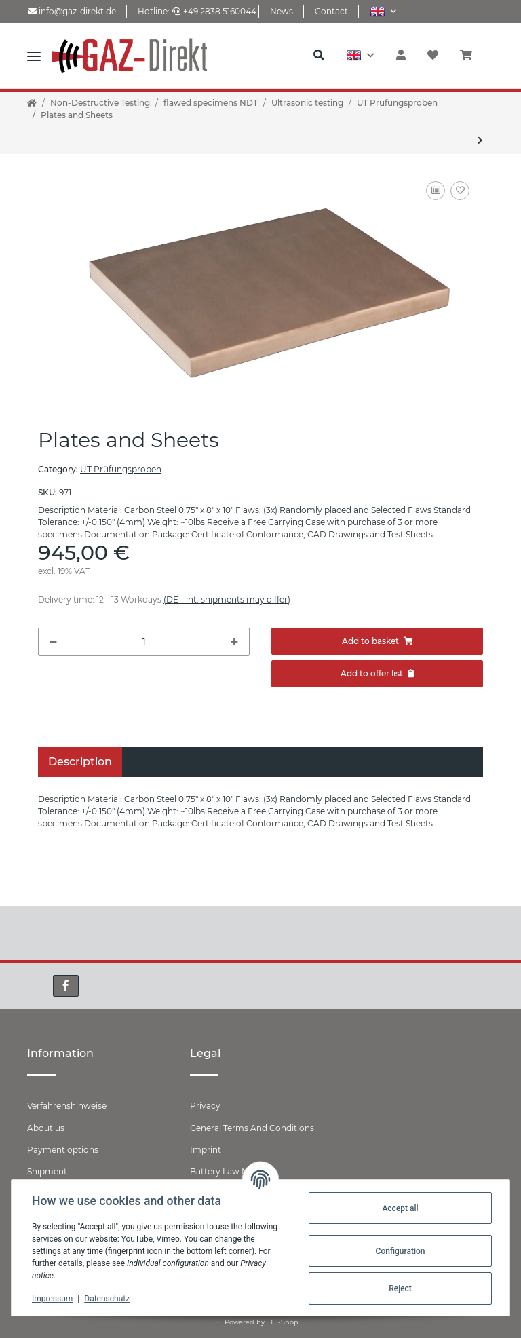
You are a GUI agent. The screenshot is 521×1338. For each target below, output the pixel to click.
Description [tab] (80, 761)
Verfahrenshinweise (67, 1106)
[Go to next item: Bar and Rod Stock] (480, 140)
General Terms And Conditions (252, 1128)
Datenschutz (108, 1298)
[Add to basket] (377, 641)
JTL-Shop (282, 1322)
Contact (331, 11)
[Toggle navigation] (34, 55)
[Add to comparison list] (435, 190)
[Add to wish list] (459, 190)
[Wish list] (433, 55)
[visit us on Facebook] (66, 986)
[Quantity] (143, 641)
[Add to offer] (377, 673)
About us (45, 1128)
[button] (383, 11)
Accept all (399, 1208)
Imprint (205, 1150)
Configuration (399, 1251)
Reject (398, 1288)
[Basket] (471, 55)
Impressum (53, 1298)
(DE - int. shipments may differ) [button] (226, 599)
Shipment (47, 1171)
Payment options (62, 1150)
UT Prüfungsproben (120, 469)
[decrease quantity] (53, 641)
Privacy (205, 1106)
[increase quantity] (234, 641)
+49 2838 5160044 (214, 11)
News (281, 11)
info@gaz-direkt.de (72, 11)
